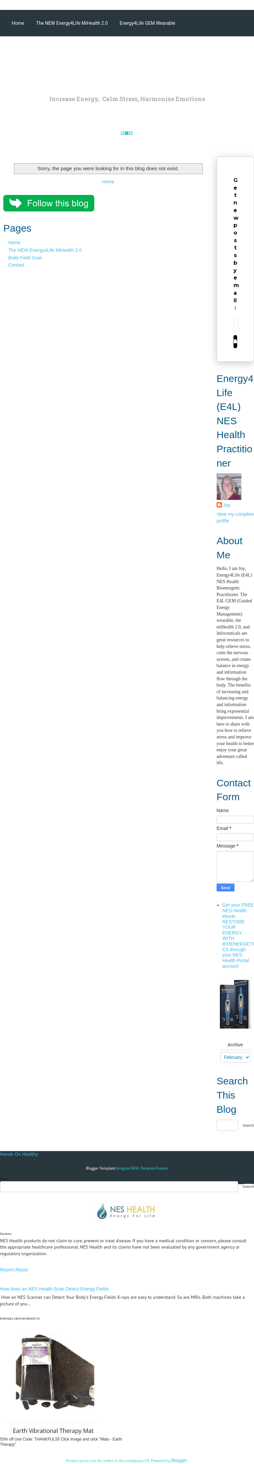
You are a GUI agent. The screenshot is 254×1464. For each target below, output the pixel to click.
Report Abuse (14, 1269)
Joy (227, 505)
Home (18, 23)
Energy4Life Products (193, 49)
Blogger (179, 1460)
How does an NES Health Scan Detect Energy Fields (54, 1289)
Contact (16, 265)
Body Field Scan (25, 257)
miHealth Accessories (108, 49)
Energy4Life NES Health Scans (43, 49)
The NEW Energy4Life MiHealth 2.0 (72, 23)
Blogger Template (100, 1168)
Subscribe (235, 341)
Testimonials (25, 76)
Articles (151, 49)
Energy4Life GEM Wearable (147, 23)
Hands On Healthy (19, 1154)
